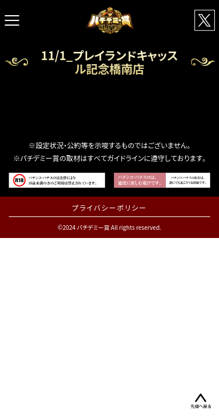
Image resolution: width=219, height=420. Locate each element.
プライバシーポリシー (109, 208)
